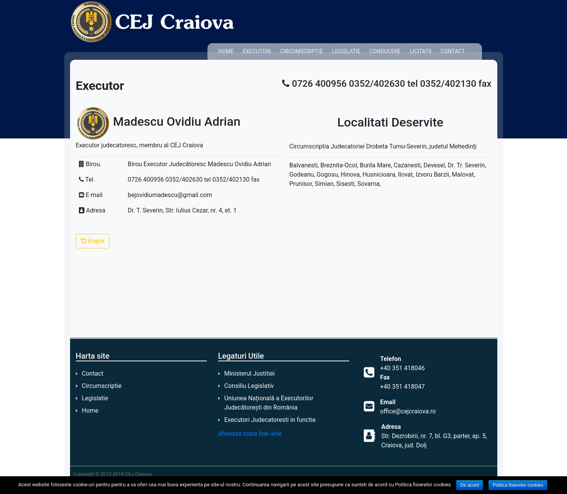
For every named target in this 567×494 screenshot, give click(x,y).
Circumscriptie (301, 51)
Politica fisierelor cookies (518, 485)
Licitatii (421, 51)
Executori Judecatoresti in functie (270, 419)
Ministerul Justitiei (249, 373)
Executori (257, 51)
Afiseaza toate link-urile (250, 433)
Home (226, 51)
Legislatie (346, 51)
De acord (469, 485)
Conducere (385, 51)
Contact (453, 51)
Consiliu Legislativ (249, 385)
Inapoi (93, 240)
